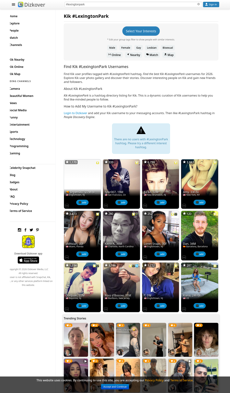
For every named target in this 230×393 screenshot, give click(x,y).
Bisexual (170, 47)
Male (115, 47)
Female (128, 47)
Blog (18, 174)
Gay (141, 47)
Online (117, 55)
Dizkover (31, 4)
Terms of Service (26, 210)
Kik (73, 16)
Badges (20, 181)
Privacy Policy (24, 203)
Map (171, 55)
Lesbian (154, 47)
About (19, 188)
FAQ (17, 196)
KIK (14, 51)
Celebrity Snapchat (28, 167)
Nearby (136, 55)
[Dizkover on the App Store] (72, 204)
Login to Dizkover (81, 113)
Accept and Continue (115, 386)
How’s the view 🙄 (129, 325)
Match (155, 55)
